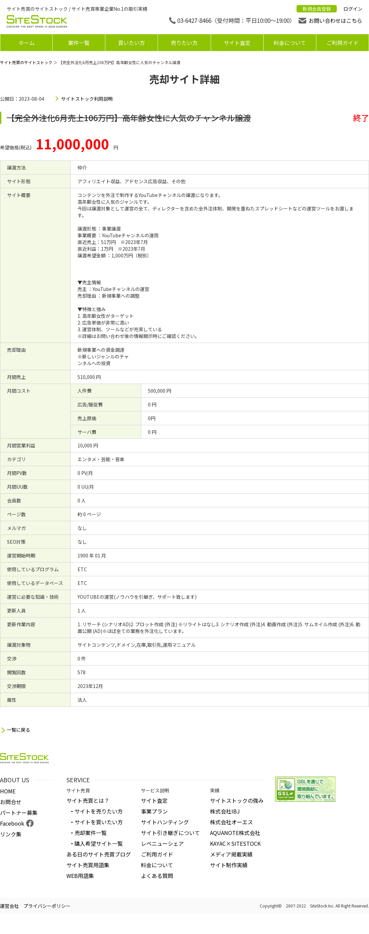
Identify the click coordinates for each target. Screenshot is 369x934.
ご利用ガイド (342, 43)
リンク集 (10, 834)
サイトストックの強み (237, 800)
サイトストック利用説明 (87, 99)
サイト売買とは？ (87, 800)
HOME (7, 791)
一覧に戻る (18, 729)
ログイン (353, 8)
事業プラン (154, 811)
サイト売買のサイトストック (26, 62)
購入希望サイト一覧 (98, 843)
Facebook (12, 823)
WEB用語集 (80, 876)
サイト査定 (237, 43)
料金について (290, 43)
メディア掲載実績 (231, 854)
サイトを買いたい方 (98, 822)
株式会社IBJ (225, 811)
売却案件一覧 (90, 833)
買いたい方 (131, 43)
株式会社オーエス (231, 822)
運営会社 (9, 905)
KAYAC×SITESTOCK (235, 843)
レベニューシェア (162, 843)
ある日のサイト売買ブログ (98, 854)
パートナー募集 (19, 812)
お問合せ (10, 802)
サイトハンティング (165, 822)
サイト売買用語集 (87, 865)
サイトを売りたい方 (98, 811)
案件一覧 (79, 43)
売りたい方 (184, 43)
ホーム (26, 43)
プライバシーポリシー (46, 905)
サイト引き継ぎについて (170, 833)
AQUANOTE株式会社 (235, 833)
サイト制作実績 (229, 865)
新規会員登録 (317, 8)
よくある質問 (157, 876)
